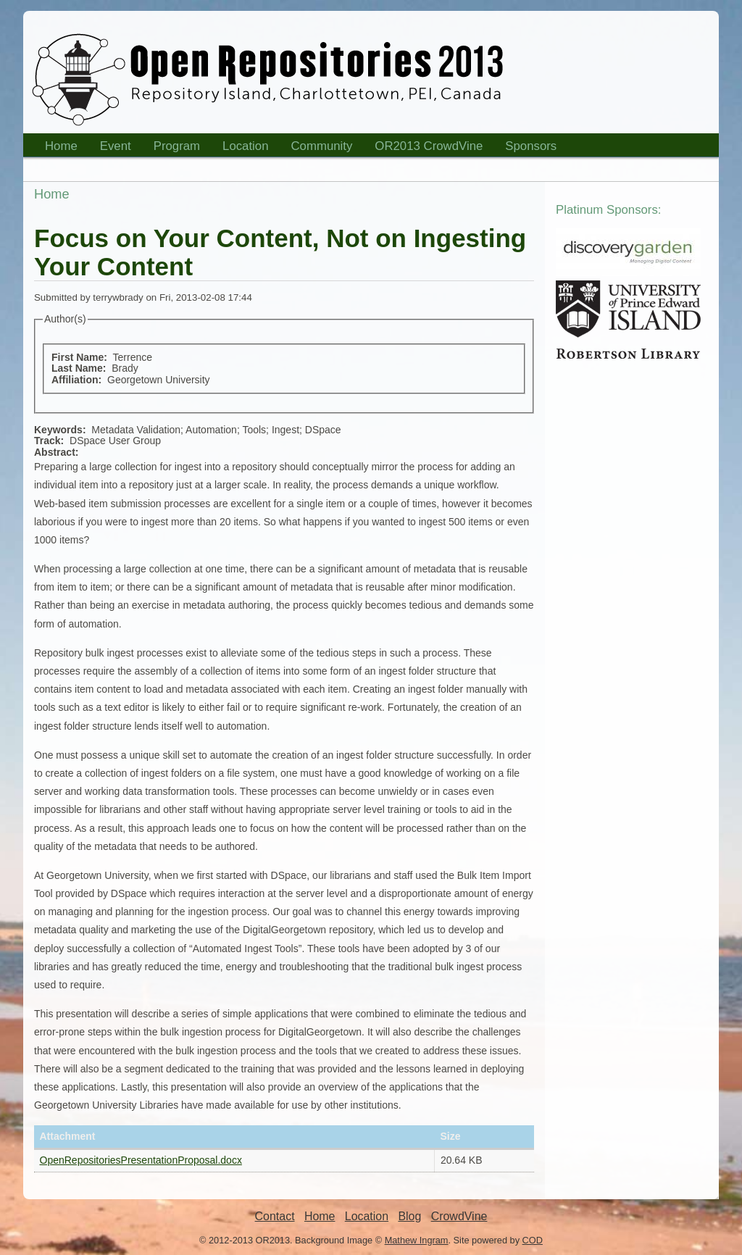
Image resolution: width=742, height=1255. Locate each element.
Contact (275, 1216)
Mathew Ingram (417, 1240)
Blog (409, 1216)
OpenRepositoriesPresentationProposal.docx (141, 1160)
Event (111, 148)
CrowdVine (459, 1216)
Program (172, 148)
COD (532, 1240)
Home (56, 148)
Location (241, 148)
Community (322, 146)
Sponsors (526, 148)
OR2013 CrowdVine (429, 146)
